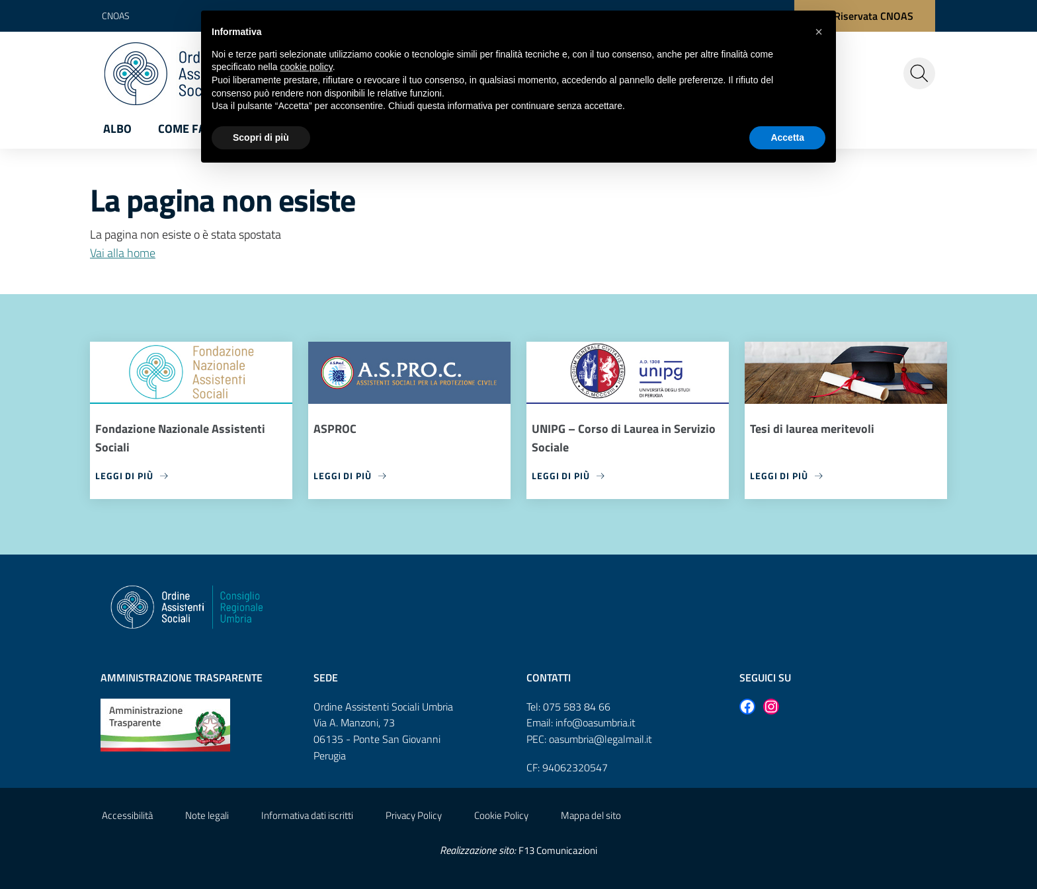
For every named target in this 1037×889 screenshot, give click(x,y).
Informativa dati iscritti (307, 815)
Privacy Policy (414, 815)
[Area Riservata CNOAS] (864, 16)
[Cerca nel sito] (919, 73)
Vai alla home (122, 253)
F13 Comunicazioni (557, 850)
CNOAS (116, 15)
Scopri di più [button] (261, 137)
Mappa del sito (591, 815)
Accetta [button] (787, 137)
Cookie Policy (501, 815)
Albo (117, 128)
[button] (818, 31)
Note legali (207, 815)
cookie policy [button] (306, 66)
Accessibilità (127, 815)
